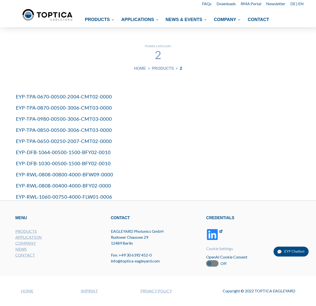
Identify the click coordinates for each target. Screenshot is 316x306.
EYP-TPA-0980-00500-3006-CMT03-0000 (64, 119)
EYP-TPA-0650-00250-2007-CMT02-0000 (64, 141)
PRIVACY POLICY (156, 290)
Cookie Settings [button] (219, 248)
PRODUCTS (26, 231)
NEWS (21, 249)
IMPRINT (89, 290)
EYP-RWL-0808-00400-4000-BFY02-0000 (63, 185)
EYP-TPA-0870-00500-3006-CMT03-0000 (64, 108)
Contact (258, 19)
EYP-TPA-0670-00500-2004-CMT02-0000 (64, 96)
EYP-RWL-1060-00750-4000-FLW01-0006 (64, 197)
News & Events (187, 19)
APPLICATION (28, 237)
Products (100, 19)
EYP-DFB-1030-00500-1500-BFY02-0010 (63, 163)
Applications (140, 19)
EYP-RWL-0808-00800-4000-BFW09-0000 (64, 174)
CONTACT (25, 255)
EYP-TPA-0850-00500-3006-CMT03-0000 (64, 130)
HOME (27, 290)
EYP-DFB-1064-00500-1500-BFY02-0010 (63, 152)
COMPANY (25, 243)
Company (227, 19)
